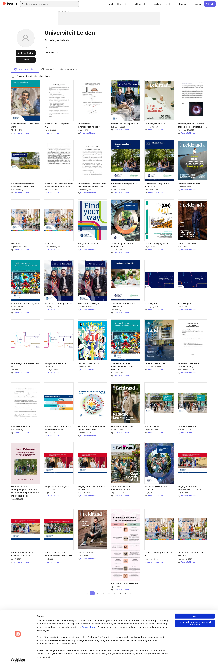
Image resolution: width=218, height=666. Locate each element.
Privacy (24, 659)
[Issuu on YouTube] (202, 659)
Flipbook (146, 629)
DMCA (66, 659)
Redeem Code (182, 629)
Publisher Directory (184, 624)
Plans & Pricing (117, 629)
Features (146, 624)
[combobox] (52, 4)
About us (114, 619)
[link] (110, 4)
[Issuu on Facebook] (158, 659)
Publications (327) (25, 69)
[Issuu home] (10, 3)
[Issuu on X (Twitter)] (180, 659)
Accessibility (84, 659)
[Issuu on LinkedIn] (169, 659)
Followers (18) (69, 69)
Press (113, 633)
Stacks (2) (48, 69)
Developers (180, 619)
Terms (14, 659)
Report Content (54, 659)
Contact (114, 638)
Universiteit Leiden (21, 133)
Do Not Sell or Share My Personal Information (110, 659)
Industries (147, 633)
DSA (74, 659)
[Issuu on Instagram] (191, 659)
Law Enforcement (37, 659)
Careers (114, 624)
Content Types (149, 619)
